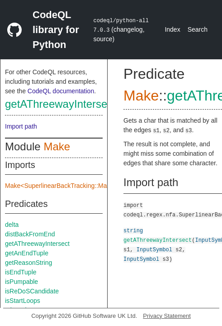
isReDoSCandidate (32, 291)
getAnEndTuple (26, 253)
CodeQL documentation (61, 91)
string (133, 230)
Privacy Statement (167, 315)
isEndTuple (21, 272)
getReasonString (28, 262)
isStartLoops (22, 300)
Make (56, 146)
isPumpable (21, 281)
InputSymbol (154, 249)
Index (172, 29)
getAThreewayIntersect (60, 104)
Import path (21, 126)
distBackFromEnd (30, 234)
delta (12, 224)
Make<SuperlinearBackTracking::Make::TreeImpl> (75, 185)
